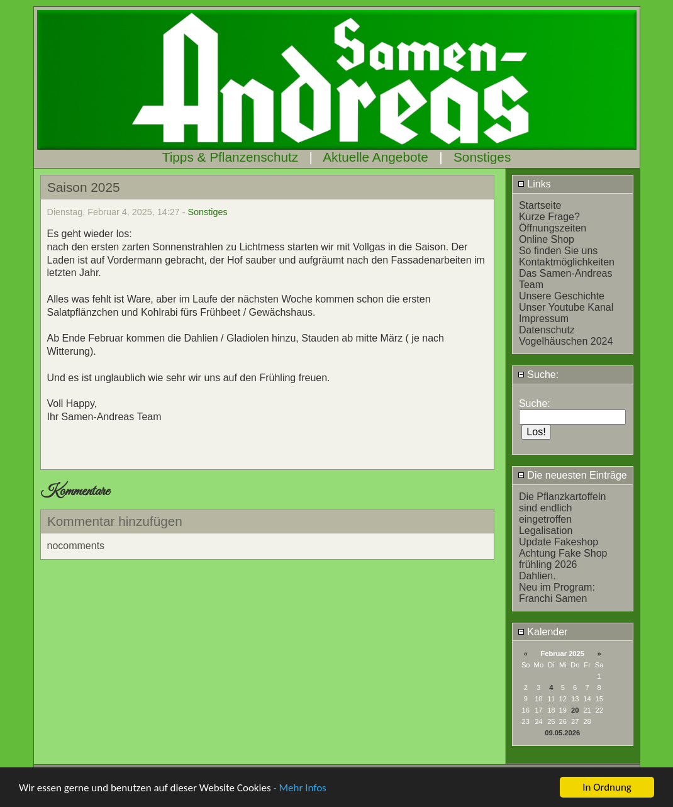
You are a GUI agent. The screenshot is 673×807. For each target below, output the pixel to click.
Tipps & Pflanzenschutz (230, 157)
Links (534, 184)
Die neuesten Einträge (572, 475)
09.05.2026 (562, 733)
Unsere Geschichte (561, 296)
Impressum (544, 318)
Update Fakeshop (558, 542)
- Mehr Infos (299, 788)
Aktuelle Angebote (375, 157)
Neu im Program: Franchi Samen (557, 593)
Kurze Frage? (549, 216)
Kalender (543, 631)
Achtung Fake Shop (563, 553)
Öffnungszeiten (552, 228)
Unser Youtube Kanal (566, 307)
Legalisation (545, 530)
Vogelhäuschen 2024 (566, 341)
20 (575, 710)
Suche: (538, 374)
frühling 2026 (548, 564)
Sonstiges (482, 157)
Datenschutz (547, 330)
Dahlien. (537, 575)
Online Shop (546, 239)
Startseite (540, 205)
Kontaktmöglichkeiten (567, 262)
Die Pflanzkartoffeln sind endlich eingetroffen (562, 508)
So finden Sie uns (558, 250)
